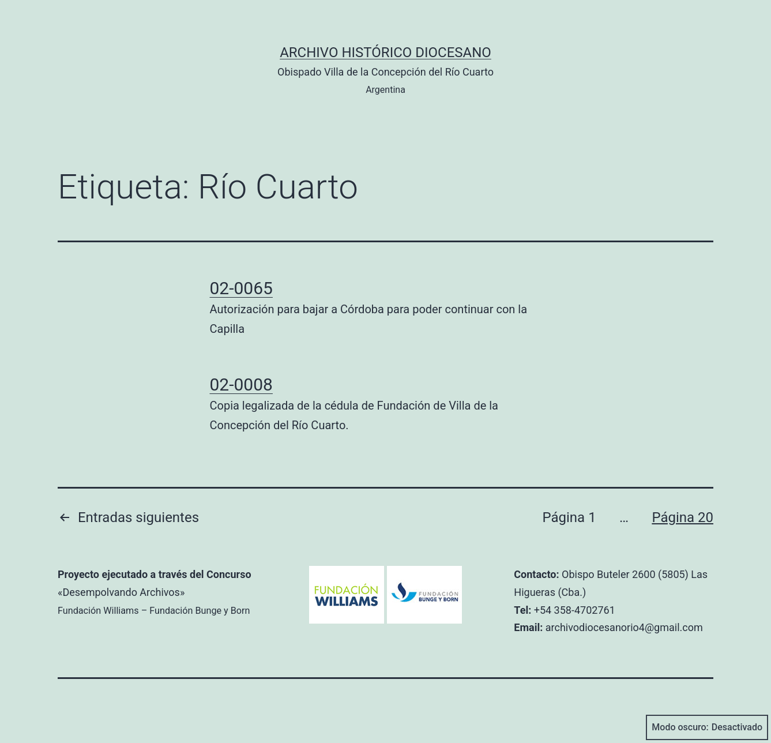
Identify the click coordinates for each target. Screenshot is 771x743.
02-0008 (241, 384)
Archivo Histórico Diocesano (385, 52)
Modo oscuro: (707, 727)
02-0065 (241, 288)
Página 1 (569, 517)
